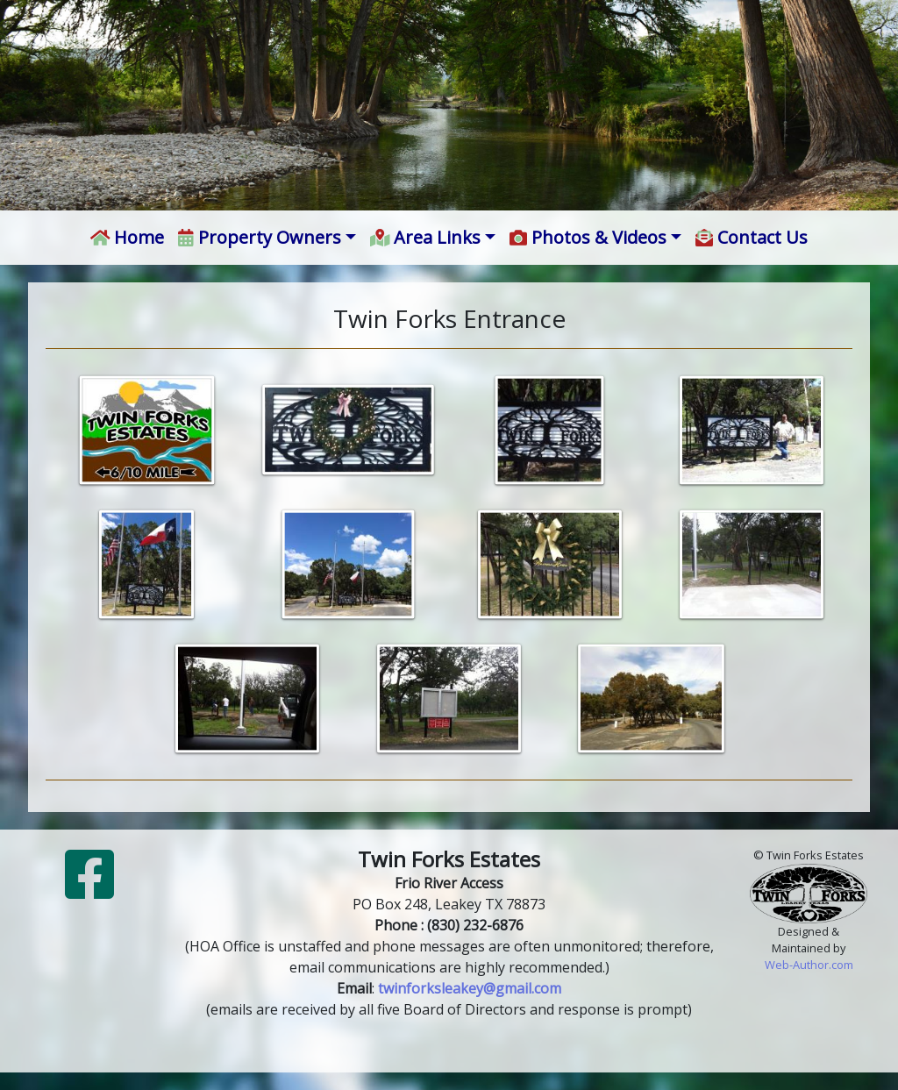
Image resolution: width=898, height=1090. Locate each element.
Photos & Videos (588, 237)
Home (127, 237)
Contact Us (751, 237)
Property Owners (259, 237)
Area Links (425, 237)
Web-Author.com (809, 964)
